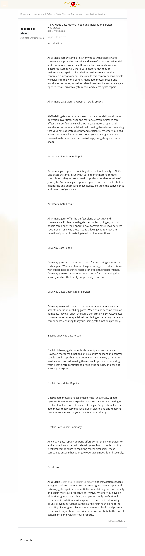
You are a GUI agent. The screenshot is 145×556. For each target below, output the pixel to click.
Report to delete (57, 37)
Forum (24, 14)
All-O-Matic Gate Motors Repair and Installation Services (75, 14)
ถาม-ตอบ (35, 14)
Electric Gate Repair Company (77, 481)
